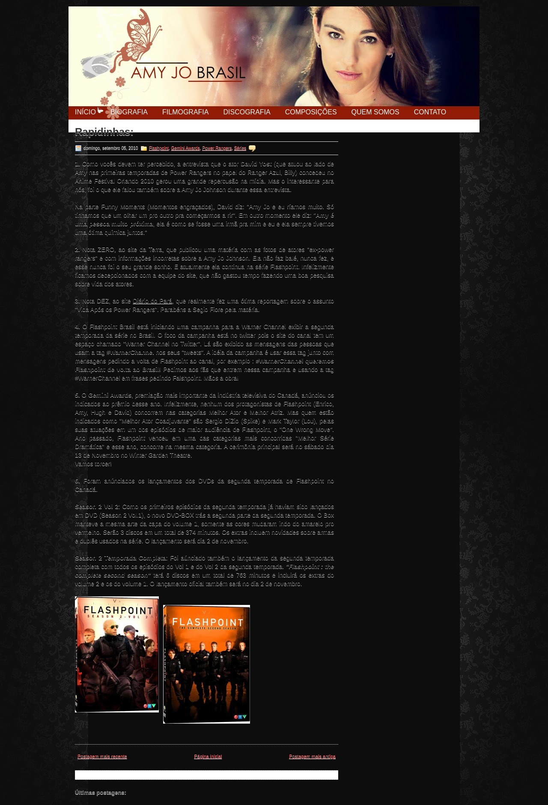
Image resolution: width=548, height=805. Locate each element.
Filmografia (185, 112)
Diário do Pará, (153, 300)
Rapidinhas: (104, 132)
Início (85, 112)
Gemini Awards (185, 148)
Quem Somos (375, 112)
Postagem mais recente (102, 756)
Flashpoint (159, 148)
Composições (311, 112)
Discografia (246, 112)
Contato (430, 112)
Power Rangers (217, 148)
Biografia (129, 112)
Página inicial (208, 756)
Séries (240, 148)
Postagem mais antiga (312, 756)
